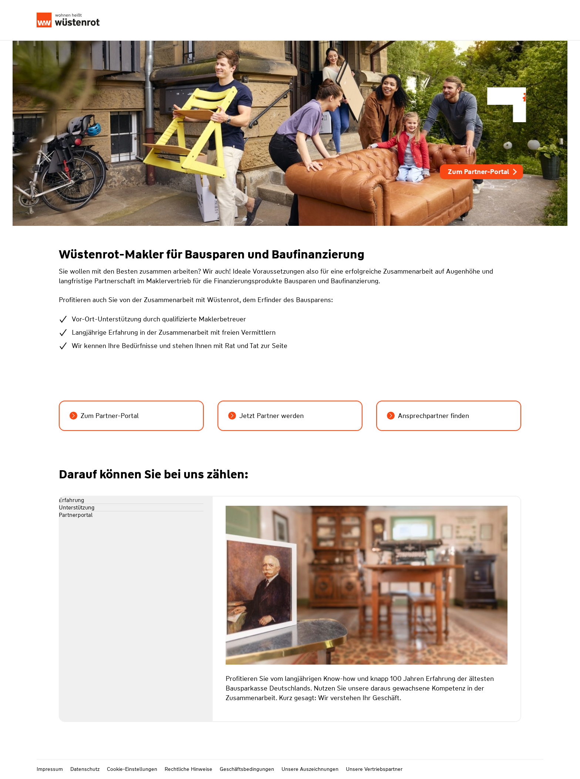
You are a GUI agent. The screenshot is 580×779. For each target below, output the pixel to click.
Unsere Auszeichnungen (309, 769)
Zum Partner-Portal (483, 171)
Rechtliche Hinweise (188, 769)
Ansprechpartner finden (428, 415)
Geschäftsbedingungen (247, 769)
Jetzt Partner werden (266, 415)
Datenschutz (85, 769)
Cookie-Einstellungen (132, 769)
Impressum (50, 769)
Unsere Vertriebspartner (374, 769)
